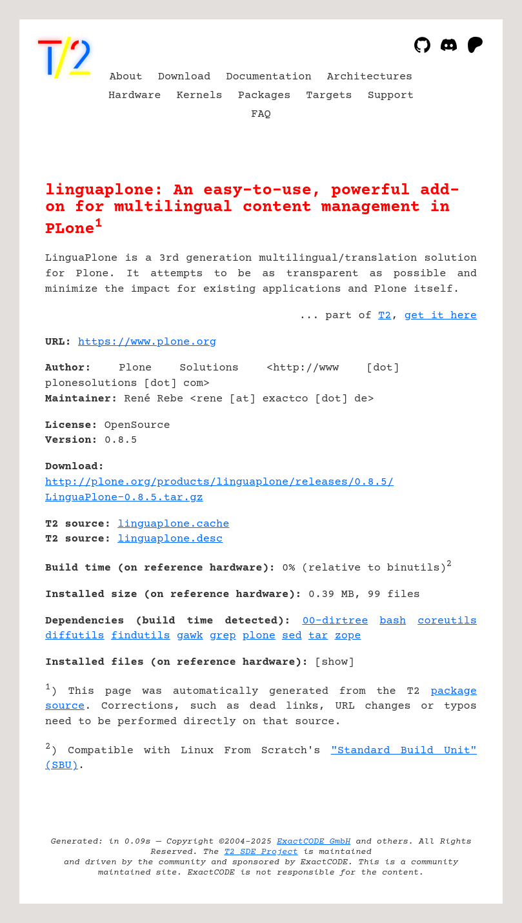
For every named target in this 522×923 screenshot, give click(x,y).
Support (391, 96)
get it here (441, 316)
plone (259, 636)
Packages (264, 96)
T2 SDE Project (260, 852)
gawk (190, 636)
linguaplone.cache (173, 524)
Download (184, 77)
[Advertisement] (438, 418)
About (126, 77)
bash (392, 621)
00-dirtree (335, 621)
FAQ (261, 114)
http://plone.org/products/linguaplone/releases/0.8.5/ (219, 482)
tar (318, 636)
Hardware (134, 96)
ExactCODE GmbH (313, 842)
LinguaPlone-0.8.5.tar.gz (124, 498)
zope (348, 636)
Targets (329, 96)
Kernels (199, 96)
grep (223, 636)
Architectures (370, 77)
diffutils (75, 636)
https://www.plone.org (147, 342)
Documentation (269, 77)
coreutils (447, 621)
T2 (384, 316)
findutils (140, 636)
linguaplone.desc (170, 539)
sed (292, 636)
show (334, 662)
